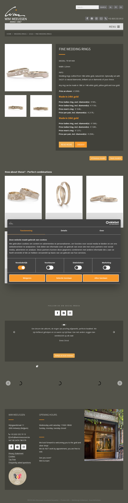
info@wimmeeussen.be (20, 437)
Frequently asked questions (20, 462)
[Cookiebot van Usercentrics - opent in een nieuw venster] (108, 223)
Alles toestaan (100, 278)
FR (116, 7)
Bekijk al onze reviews (64, 355)
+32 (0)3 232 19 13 (113, 18)
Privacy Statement (16, 453)
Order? (81, 144)
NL (110, 7)
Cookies (12, 456)
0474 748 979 (20, 440)
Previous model (98, 158)
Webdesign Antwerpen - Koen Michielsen (86, 500)
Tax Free (12, 459)
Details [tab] (64, 230)
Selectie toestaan (64, 278)
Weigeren (27, 278)
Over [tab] (102, 230)
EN (121, 7)
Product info (65, 500)
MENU (114, 26)
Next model (115, 158)
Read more (66, 144)
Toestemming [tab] (26, 230)
